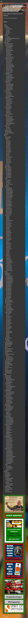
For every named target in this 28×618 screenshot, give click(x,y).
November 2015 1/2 (9, 205)
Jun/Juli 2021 (8, 143)
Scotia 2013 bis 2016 (8, 448)
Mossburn (8, 335)
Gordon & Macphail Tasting (10, 66)
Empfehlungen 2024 (9, 277)
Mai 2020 (8, 154)
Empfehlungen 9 (9, 286)
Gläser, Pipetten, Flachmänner (10, 354)
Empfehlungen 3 (9, 174)
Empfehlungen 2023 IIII (10, 278)
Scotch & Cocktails (9, 103)
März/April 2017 (9, 243)
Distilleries (8, 31)
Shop (6, 464)
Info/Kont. (6, 471)
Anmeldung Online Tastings (10, 96)
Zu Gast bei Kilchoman (10, 418)
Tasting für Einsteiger (9, 74)
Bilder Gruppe (9, 413)
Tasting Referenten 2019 (10, 406)
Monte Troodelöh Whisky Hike (11, 123)
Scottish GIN (7, 339)
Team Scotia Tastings (9, 107)
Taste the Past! (9, 53)
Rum (6, 347)
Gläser (8, 355)
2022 (7, 139)
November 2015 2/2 (9, 262)
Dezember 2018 (9, 223)
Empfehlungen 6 (9, 170)
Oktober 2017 (9, 236)
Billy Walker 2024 (9, 389)
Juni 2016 (8, 251)
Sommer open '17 (9, 443)
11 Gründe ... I (9, 181)
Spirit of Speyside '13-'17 (9, 424)
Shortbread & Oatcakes (9, 370)
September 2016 (9, 248)
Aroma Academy (8, 362)
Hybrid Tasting (9, 92)
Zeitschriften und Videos (9, 351)
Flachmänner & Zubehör (10, 358)
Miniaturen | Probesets (9, 344)
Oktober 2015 (9, 263)
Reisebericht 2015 (9, 432)
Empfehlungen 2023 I (10, 282)
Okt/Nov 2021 (9, 140)
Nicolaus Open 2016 (9, 451)
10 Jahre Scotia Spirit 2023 (10, 391)
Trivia (7, 178)
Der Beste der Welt (9, 189)
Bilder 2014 (8, 433)
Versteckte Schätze (9, 76)
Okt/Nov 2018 (9, 224)
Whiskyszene (7, 186)
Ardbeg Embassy (8, 302)
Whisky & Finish (9, 105)
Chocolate (7, 366)
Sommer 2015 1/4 (9, 213)
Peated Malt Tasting (9, 80)
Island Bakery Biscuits (9, 363)
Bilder (6, 374)
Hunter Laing (8, 317)
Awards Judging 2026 (10, 46)
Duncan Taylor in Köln (10, 440)
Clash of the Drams (9, 61)
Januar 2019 (8, 221)
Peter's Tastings (8, 81)
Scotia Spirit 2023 (8, 390)
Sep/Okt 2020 (9, 150)
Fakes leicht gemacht (9, 196)
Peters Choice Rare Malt (10, 84)
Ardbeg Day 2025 (9, 304)
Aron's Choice (9, 111)
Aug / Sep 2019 (9, 162)
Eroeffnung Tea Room (10, 417)
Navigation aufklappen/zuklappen (14, 1)
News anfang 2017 (9, 197)
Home (6, 24)
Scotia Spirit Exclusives (9, 300)
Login (24, 615)
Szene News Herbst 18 (10, 192)
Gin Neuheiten (8, 165)
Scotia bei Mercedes (9, 445)
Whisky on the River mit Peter (11, 379)
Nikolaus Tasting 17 (9, 437)
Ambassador (8, 410)
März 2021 (8, 146)
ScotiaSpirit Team (8, 475)
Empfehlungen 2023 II (10, 281)
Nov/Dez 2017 (9, 235)
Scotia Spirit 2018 (8, 416)
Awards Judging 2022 (10, 402)
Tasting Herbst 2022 (9, 397)
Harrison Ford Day (9, 49)
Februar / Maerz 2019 (10, 220)
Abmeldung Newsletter (10, 478)
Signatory (8, 333)
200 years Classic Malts (10, 50)
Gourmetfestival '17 (9, 441)
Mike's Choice (9, 112)
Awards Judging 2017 (10, 444)
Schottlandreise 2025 (9, 382)
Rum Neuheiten (8, 166)
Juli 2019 (8, 163)
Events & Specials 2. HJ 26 (9, 58)
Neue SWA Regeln (9, 188)
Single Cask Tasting (9, 78)
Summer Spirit (8, 115)
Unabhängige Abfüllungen (10, 309)
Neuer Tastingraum (9, 468)
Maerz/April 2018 (9, 232)
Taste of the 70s (9, 62)
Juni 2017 (8, 240)
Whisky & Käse (9, 100)
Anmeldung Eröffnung (9, 39)
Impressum (7, 490)
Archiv (8, 185)
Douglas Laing (9, 320)
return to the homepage (14, 18)
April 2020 (8, 155)
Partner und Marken (8, 306)
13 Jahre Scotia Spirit (10, 70)
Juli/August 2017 (9, 239)
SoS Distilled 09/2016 (10, 452)
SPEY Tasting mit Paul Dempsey (11, 456)
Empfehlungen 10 (9, 285)
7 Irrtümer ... (8, 182)
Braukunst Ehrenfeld (9, 459)
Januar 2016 (8, 258)
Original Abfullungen (8, 337)
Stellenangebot (8, 486)
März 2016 (8, 255)
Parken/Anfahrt (8, 474)
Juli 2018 (8, 228)
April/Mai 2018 (9, 231)
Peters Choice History (10, 88)
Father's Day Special (9, 54)
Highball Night (9, 124)
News (6, 135)
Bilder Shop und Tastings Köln (10, 132)
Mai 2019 (8, 217)
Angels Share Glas (9, 356)
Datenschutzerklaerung (9, 491)
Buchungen (7, 482)
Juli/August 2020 (9, 151)
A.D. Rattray (8, 313)
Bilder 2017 (8, 425)
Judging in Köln (9, 414)
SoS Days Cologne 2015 (10, 460)
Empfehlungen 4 (9, 173)
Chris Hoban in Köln (9, 439)
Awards (8, 412)
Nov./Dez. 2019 (9, 159)
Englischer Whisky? (9, 193)
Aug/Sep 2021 (9, 142)
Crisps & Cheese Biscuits (9, 364)
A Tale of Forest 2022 (10, 398)
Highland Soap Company (9, 360)
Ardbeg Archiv (9, 305)
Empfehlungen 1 (9, 177)
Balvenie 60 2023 (9, 394)
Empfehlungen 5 (9, 171)
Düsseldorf (6, 134)
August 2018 (8, 227)
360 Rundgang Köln (8, 487)
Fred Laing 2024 (9, 385)
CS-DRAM (8, 324)
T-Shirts (7, 352)
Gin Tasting (8, 127)
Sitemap (10, 615)
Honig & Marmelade (8, 371)
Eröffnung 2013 (9, 463)
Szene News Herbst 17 (10, 194)
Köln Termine (7, 42)
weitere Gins (8, 340)
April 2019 (8, 219)
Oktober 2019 (9, 161)
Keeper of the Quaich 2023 (10, 393)
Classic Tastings (8, 73)
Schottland (7, 470)
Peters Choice (9, 82)
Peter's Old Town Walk (10, 120)
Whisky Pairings (8, 97)
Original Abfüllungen (9, 308)
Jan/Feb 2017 (9, 244)
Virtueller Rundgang (8, 375)
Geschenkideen (8, 298)
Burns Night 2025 (9, 378)
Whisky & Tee (9, 104)
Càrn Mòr (8, 329)
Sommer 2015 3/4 (9, 267)
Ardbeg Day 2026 (9, 47)
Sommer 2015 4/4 (9, 209)
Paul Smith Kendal (9, 331)
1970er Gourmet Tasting (10, 57)
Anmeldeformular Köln (9, 131)
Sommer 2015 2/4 (9, 212)
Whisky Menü (7, 27)
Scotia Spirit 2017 (8, 436)
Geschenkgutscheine (8, 479)
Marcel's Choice (9, 108)
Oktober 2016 (9, 247)
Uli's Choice (8, 109)
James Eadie (8, 328)
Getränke (7, 34)
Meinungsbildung (9, 204)
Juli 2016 (8, 250)
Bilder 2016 (8, 428)
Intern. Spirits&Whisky (9, 167)
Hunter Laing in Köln (9, 447)
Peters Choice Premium (10, 85)
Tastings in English (8, 130)
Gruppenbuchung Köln (10, 483)
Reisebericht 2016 (9, 429)
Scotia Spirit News (8, 136)
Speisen (7, 35)
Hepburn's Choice (9, 316)
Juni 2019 (8, 216)
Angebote (6, 271)
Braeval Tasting (9, 55)
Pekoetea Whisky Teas (9, 367)
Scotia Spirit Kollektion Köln (9, 301)
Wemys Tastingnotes (9, 270)
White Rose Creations (10, 359)
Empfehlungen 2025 (9, 275)
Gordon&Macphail (9, 327)
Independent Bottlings (9, 312)
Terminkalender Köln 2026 (9, 43)
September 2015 (9, 208)
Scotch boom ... (9, 200)
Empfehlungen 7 (9, 169)
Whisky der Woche (8, 273)
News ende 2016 (9, 198)
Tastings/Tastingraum (10, 467)
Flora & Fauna (9, 325)
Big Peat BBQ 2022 (9, 401)
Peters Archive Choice (10, 89)
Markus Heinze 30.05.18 (10, 421)
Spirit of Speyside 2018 (9, 409)
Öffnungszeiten (8, 472)
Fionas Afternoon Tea (10, 113)
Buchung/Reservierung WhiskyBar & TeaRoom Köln (12, 38)
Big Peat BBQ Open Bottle (10, 65)
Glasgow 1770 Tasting (10, 69)
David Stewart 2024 (9, 387)
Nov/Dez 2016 (9, 246)
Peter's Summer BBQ (10, 116)
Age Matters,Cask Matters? (10, 77)
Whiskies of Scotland (9, 332)
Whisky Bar (6, 26)
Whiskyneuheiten (8, 138)
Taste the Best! (9, 51)
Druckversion (6, 615)
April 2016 (8, 254)
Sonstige (8, 336)
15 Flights (8, 30)
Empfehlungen (8, 274)
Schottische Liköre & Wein (9, 348)
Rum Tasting (8, 128)
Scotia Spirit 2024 (8, 383)
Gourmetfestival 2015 (10, 455)
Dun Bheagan (9, 321)
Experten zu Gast (9, 93)
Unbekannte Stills (9, 201)
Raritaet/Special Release (9, 343)
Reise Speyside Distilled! (10, 420)
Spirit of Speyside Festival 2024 (11, 386)
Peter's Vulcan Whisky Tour (10, 119)
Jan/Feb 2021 (9, 147)
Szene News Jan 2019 (10, 190)
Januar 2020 (8, 158)
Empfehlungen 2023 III (10, 279)
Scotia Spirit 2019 (8, 405)
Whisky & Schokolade (10, 101)
